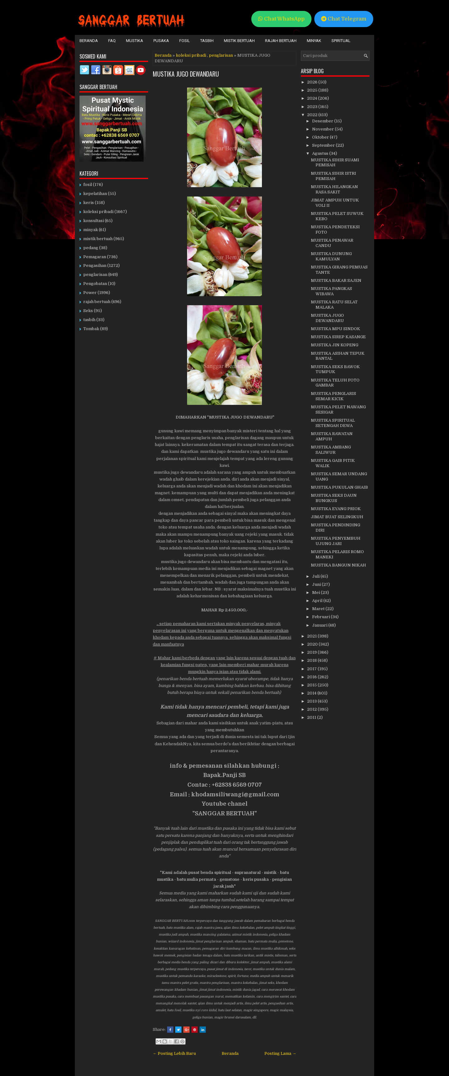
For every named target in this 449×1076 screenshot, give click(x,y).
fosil (87, 184)
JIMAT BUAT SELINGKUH (337, 516)
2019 (312, 652)
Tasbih (207, 40)
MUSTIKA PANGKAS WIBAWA (331, 291)
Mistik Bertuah (239, 40)
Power (90, 292)
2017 (312, 668)
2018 (312, 660)
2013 (312, 701)
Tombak (91, 328)
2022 (312, 114)
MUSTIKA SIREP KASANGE (338, 336)
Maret (319, 608)
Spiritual (340, 40)
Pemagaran (94, 256)
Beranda (89, 40)
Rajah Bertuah (281, 40)
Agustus (320, 153)
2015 (312, 685)
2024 (312, 98)
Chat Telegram (343, 19)
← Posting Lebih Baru (174, 1053)
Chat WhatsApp (281, 19)
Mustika (134, 40)
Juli (316, 576)
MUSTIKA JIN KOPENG (334, 345)
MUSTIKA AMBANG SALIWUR (331, 450)
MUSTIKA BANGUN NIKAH (338, 565)
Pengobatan (95, 283)
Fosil (184, 40)
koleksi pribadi (191, 55)
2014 (312, 693)
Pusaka (161, 40)
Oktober (321, 137)
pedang (90, 247)
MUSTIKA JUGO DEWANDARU (186, 73)
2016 (312, 677)
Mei (316, 592)
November (323, 129)
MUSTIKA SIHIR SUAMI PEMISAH (335, 163)
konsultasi (93, 220)
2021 (312, 636)
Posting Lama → (280, 1053)
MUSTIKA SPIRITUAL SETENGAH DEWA (333, 423)
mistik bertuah (98, 238)
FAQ (112, 40)
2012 (312, 709)
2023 (312, 106)
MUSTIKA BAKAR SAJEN (336, 280)
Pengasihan (94, 265)
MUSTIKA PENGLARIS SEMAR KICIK (333, 396)
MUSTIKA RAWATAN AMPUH (332, 436)
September (324, 145)
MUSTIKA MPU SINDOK (335, 328)
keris (88, 202)
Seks (88, 310)
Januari (320, 625)
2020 (313, 644)
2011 (312, 717)
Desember (323, 121)
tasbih (89, 319)
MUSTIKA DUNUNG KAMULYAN (331, 256)
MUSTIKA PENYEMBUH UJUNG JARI (335, 541)
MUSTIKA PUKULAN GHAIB (339, 487)
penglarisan (221, 55)
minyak (90, 229)
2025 (312, 90)
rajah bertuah (96, 301)
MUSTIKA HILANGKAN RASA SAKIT (334, 189)
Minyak (314, 40)
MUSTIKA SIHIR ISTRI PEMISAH (333, 176)
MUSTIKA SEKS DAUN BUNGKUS (334, 498)
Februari (321, 616)
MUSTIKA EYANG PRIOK (336, 508)
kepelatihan (95, 193)
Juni (317, 584)
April (317, 600)
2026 (312, 82)
